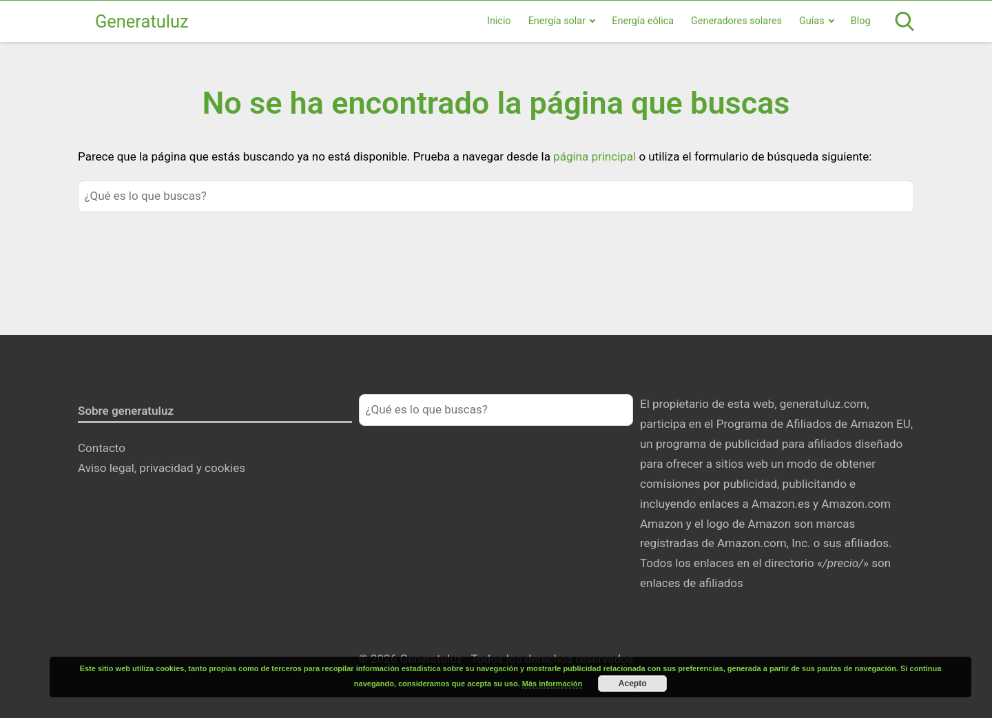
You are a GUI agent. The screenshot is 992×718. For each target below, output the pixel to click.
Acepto (633, 683)
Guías (812, 21)
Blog (861, 21)
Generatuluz (142, 21)
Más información (552, 683)
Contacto (101, 448)
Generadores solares (736, 21)
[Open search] (904, 21)
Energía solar (557, 21)
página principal (596, 156)
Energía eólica (643, 21)
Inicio (499, 21)
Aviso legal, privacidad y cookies (161, 468)
